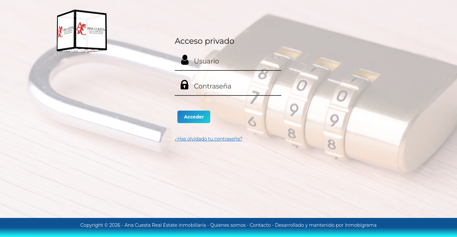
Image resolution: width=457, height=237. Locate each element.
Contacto (261, 225)
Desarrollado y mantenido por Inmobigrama (326, 225)
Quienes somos (228, 225)
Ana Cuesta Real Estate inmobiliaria (166, 225)
